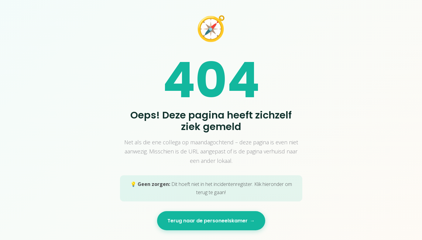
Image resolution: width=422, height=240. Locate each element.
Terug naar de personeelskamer (211, 221)
